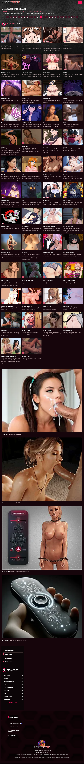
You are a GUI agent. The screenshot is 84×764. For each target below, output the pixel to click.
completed (7, 675)
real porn (6, 690)
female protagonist (9, 681)
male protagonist (8, 687)
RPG (5, 693)
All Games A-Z (9, 658)
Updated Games (9, 651)
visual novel (7, 699)
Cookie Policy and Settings (14, 731)
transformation (8, 696)
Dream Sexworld (13, 502)
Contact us (13, 735)
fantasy (6, 678)
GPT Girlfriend (14, 640)
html (5, 684)
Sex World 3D (15, 571)
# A (7, 17)
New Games (8, 654)
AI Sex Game (11, 434)
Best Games (8, 662)
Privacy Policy (14, 727)
